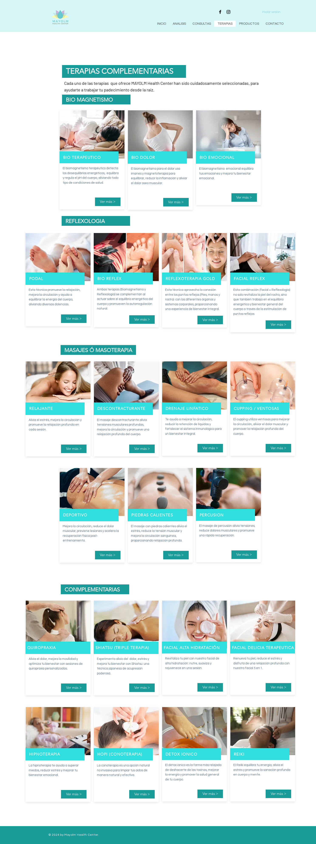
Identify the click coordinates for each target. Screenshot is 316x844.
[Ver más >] (107, 202)
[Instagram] (228, 11)
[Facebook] (220, 11)
